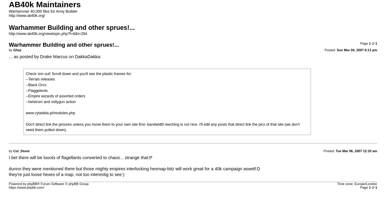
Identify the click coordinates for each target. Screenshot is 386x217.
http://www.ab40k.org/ (27, 16)
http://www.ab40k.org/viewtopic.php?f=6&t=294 (48, 34)
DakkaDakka (87, 56)
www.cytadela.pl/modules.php (50, 113)
